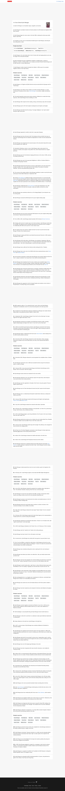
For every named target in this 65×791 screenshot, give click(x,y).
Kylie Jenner (30, 79)
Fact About (19, 50)
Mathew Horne (23, 79)
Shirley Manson (31, 77)
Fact (40, 48)
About (30, 785)
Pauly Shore (24, 77)
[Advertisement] (32, 11)
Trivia (30, 50)
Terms (33, 785)
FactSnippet (26, 785)
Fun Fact (18, 48)
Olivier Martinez (43, 77)
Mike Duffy (31, 75)
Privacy (36, 785)
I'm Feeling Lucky (60, 1)
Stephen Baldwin (17, 77)
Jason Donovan (37, 75)
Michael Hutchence (45, 75)
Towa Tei (37, 77)
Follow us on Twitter (32, 782)
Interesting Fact (31, 48)
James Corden (16, 79)
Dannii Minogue (17, 75)
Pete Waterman (24, 75)
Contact (39, 785)
